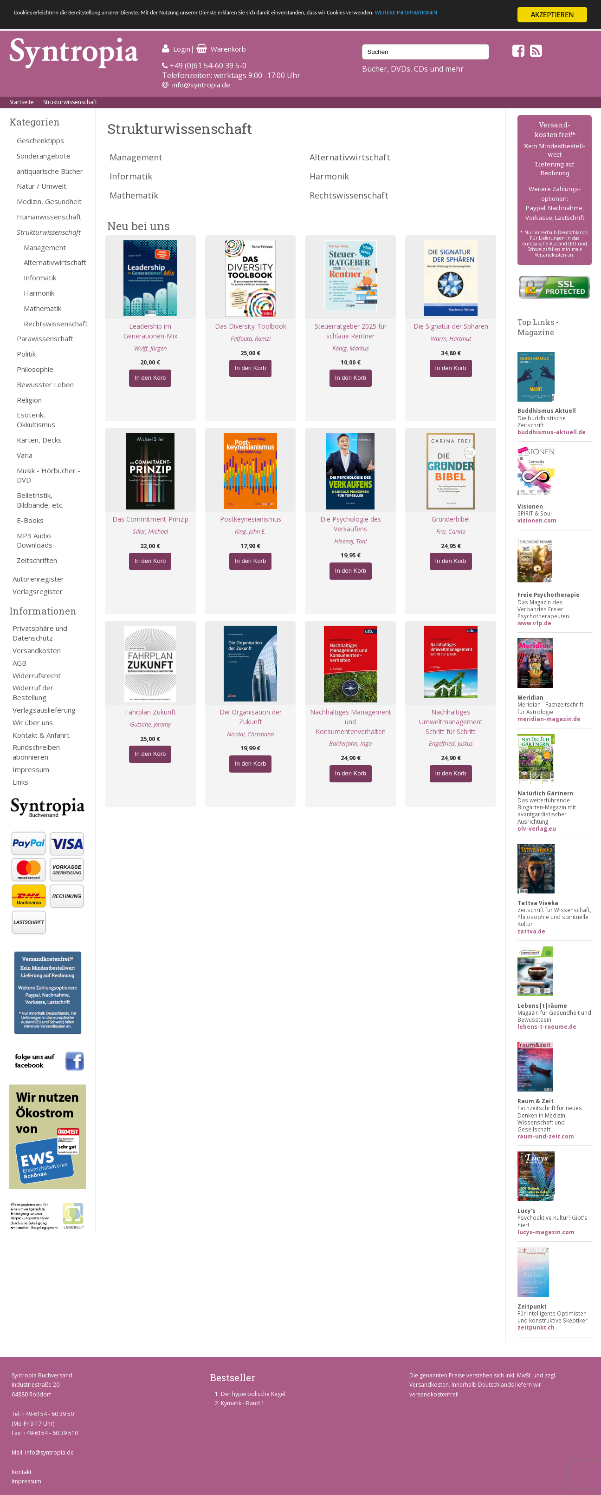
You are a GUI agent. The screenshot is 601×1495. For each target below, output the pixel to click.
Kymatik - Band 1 (243, 1403)
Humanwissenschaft (49, 216)
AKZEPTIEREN (552, 15)
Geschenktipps (40, 140)
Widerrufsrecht (37, 675)
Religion (29, 399)
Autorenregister (38, 578)
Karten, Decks (39, 439)
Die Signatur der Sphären (451, 326)
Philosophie (35, 369)
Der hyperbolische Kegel (253, 1394)
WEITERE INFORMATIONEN (57, 23)
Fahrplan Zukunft (150, 712)
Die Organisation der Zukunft (251, 717)
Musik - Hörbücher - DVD (48, 475)
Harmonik (39, 293)
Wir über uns (33, 722)
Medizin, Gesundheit (49, 201)
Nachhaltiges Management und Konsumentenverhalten (350, 722)
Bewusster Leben (45, 384)
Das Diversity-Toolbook (250, 326)
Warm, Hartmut (451, 338)
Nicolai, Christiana (250, 734)
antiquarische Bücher (50, 171)
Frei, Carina (450, 531)
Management (45, 247)
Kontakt (22, 1472)
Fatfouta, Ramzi (251, 338)
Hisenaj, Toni (350, 541)
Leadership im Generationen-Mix (150, 331)
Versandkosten (37, 650)
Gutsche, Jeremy (150, 724)
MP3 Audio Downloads (34, 540)
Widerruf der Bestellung (33, 692)
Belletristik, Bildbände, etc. (40, 499)
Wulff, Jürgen (150, 348)
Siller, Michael (150, 531)
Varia (24, 455)
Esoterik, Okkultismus (36, 419)
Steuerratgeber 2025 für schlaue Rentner (351, 331)
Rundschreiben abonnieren (36, 751)
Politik (26, 353)
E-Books (30, 520)
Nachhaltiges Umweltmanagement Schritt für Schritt (451, 722)
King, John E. (250, 531)
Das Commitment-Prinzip (150, 519)
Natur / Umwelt (41, 186)
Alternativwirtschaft (55, 262)
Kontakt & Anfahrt (41, 735)
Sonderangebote (44, 155)
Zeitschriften (37, 560)
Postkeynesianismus (250, 519)
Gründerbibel (451, 519)
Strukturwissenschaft (70, 102)
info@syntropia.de (201, 84)
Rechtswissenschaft (55, 323)
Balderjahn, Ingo (350, 743)
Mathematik (42, 308)
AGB (19, 663)
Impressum (31, 769)
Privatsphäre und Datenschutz (40, 632)
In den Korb (150, 377)
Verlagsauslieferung (44, 709)
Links (20, 782)
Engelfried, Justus (451, 743)
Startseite (21, 102)
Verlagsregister (38, 591)
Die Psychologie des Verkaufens (350, 524)
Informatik (40, 277)
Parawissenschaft (45, 338)
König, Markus (350, 348)
